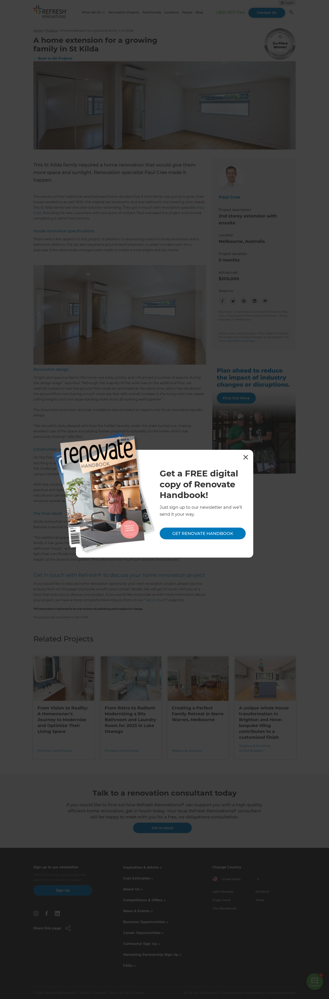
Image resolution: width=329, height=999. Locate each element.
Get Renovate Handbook (202, 533)
